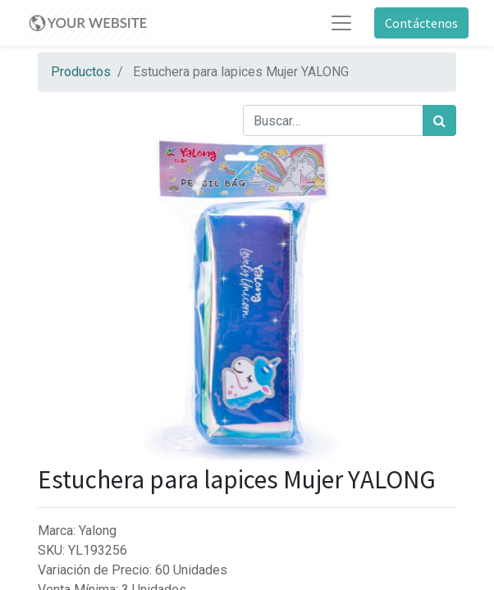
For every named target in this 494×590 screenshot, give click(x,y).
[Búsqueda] (439, 120)
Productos (81, 71)
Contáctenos (421, 23)
